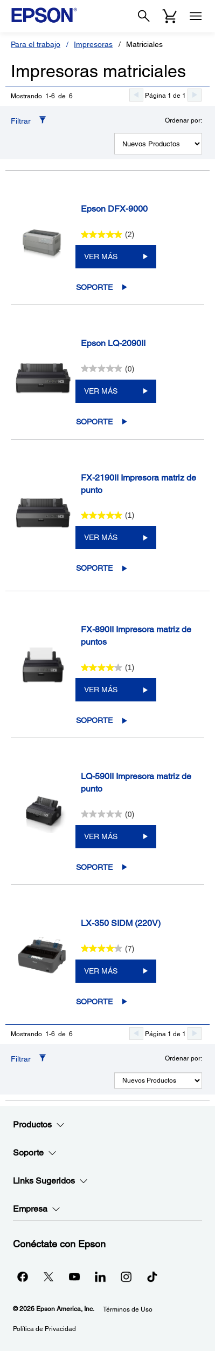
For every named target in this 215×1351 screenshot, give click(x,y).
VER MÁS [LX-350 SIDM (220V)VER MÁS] (100, 971)
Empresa (36, 1209)
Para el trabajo (35, 44)
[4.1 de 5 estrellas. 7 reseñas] (108, 948)
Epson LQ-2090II (113, 343)
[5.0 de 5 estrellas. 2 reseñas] (108, 234)
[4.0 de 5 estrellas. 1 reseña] (108, 667)
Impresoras (93, 44)
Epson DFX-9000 (114, 209)
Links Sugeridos (50, 1181)
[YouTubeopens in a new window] (74, 1276)
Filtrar (21, 121)
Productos (39, 1125)
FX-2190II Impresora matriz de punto (138, 483)
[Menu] (195, 16)
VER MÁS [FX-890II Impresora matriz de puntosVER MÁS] (100, 689)
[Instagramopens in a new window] (126, 1276)
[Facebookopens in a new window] (22, 1276)
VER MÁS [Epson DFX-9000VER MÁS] (100, 256)
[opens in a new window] (152, 1276)
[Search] (143, 16)
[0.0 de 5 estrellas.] (108, 368)
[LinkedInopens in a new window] (100, 1276)
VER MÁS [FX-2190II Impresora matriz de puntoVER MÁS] (100, 537)
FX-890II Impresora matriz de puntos (136, 635)
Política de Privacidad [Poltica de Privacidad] (44, 1329)
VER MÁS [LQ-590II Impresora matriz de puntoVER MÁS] (100, 836)
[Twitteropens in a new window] (48, 1276)
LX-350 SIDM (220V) (121, 923)
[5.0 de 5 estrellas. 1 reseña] (108, 515)
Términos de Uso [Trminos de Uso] (127, 1309)
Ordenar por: (183, 120)
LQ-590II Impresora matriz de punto (136, 782)
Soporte (94, 287)
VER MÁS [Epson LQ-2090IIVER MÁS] (100, 391)
